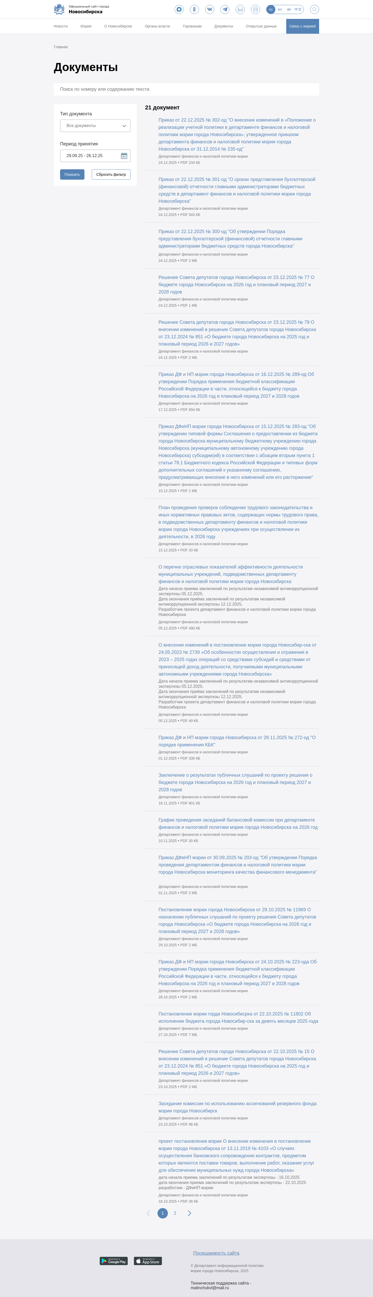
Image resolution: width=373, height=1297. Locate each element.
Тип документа (76, 113)
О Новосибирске (118, 26)
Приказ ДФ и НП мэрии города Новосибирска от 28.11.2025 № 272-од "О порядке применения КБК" (237, 741)
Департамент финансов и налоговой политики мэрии (203, 156)
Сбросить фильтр (111, 174)
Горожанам (192, 26)
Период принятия (79, 143)
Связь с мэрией (303, 26)
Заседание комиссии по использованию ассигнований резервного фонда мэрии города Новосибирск (238, 1107)
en (280, 9)
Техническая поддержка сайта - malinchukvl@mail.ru (221, 1284)
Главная (61, 47)
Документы (223, 26)
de (289, 9)
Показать (72, 174)
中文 (298, 9)
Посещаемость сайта (216, 1253)
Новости (61, 26)
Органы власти (157, 26)
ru (270, 9)
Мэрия (86, 26)
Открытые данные (261, 26)
